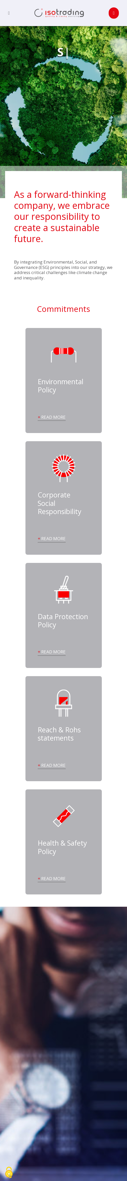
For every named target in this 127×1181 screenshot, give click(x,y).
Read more (53, 417)
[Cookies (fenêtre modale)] (9, 1172)
